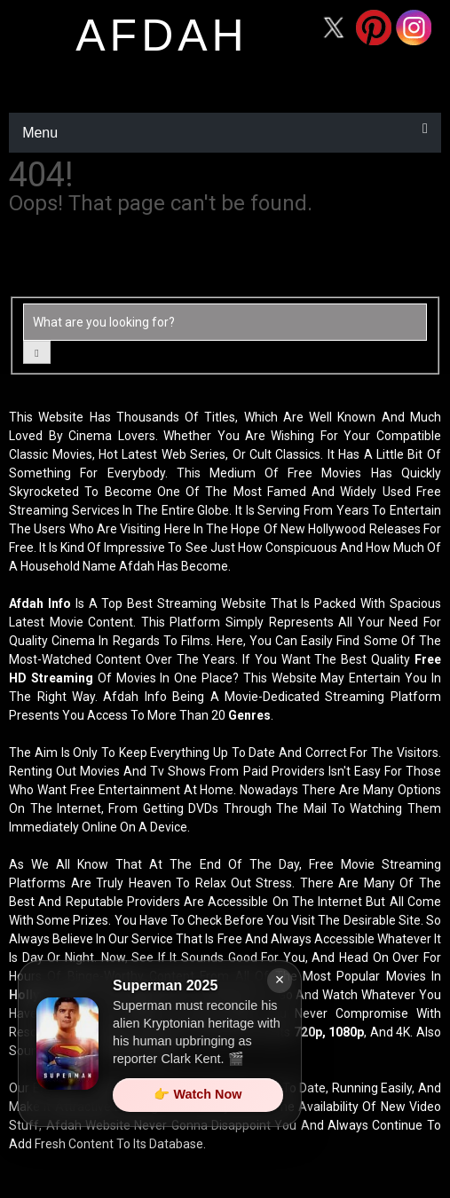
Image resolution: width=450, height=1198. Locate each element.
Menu (40, 132)
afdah (161, 35)
